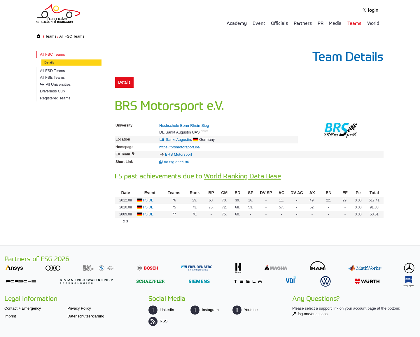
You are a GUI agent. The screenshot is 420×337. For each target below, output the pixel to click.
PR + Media (330, 23)
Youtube (245, 310)
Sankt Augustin (178, 139)
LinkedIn (161, 310)
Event (259, 23)
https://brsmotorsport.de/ (179, 147)
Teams (354, 23)
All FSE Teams (52, 77)
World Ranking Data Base (242, 175)
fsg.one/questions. (313, 314)
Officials (279, 23)
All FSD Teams (52, 71)
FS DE (148, 200)
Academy (237, 23)
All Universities (58, 84)
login (373, 10)
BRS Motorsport (178, 154)
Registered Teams (55, 98)
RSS (158, 321)
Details (49, 62)
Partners (303, 23)
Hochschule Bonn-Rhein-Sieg (184, 125)
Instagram (204, 310)
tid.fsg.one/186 (176, 162)
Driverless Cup (52, 91)
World (373, 23)
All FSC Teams (71, 36)
